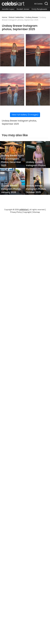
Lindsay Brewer (31, 17)
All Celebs (38, 3)
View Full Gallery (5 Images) (25, 114)
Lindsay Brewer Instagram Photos (36, 164)
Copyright (27, 212)
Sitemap (36, 212)
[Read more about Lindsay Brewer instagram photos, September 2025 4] (38, 89)
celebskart (24, 209)
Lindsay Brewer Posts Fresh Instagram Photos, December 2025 (12, 160)
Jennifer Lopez (8, 9)
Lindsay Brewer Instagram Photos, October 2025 (36, 189)
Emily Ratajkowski (39, 9)
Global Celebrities (16, 17)
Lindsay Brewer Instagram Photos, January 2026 (11, 189)
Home (4, 17)
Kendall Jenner (23, 9)
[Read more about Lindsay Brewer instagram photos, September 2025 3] (12, 89)
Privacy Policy (16, 212)
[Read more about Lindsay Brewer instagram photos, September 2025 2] (38, 50)
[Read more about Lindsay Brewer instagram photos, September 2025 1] (12, 50)
